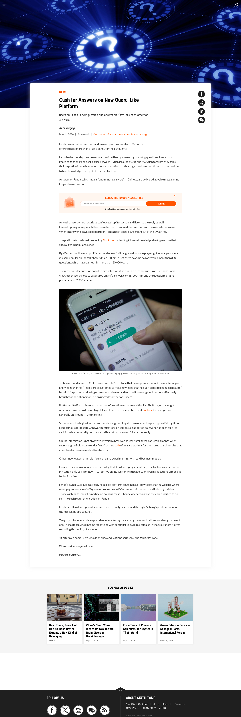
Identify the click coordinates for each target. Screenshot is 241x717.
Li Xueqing (69, 128)
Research (166, 704)
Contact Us (180, 704)
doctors (147, 410)
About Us (130, 704)
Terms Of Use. (134, 209)
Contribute (143, 704)
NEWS (63, 92)
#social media (126, 134)
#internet (112, 134)
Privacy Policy (149, 708)
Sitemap (162, 708)
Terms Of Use (132, 708)
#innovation (99, 134)
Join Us (155, 704)
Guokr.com (109, 240)
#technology (140, 134)
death (116, 445)
